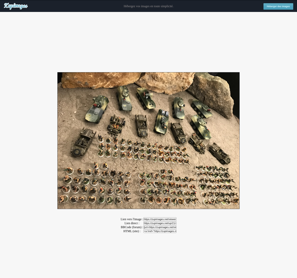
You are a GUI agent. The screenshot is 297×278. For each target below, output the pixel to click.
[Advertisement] (148, 42)
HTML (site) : (131, 231)
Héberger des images (278, 6)
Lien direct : (131, 223)
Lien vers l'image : (132, 219)
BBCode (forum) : (132, 227)
